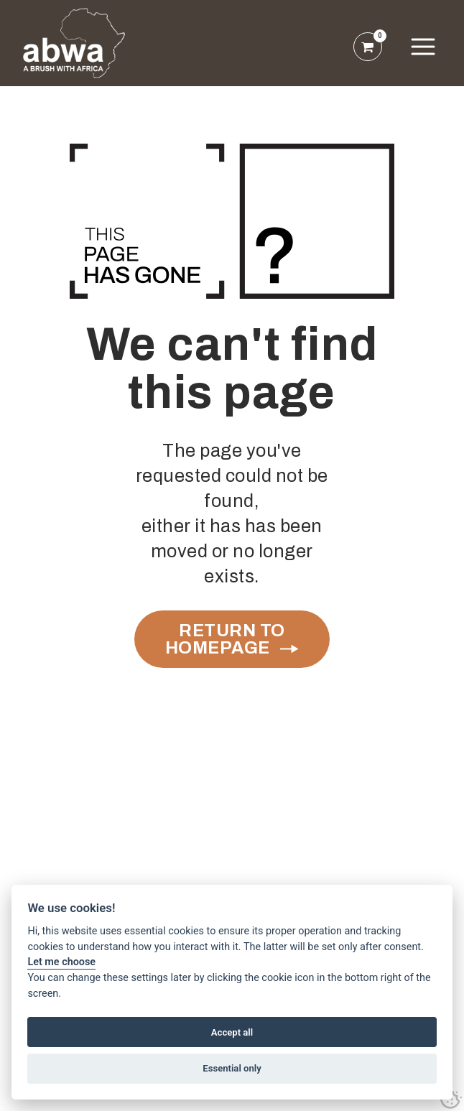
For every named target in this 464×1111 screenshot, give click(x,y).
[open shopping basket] (367, 46)
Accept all (232, 1032)
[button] (423, 47)
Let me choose (61, 962)
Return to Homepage (225, 639)
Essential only (232, 1068)
